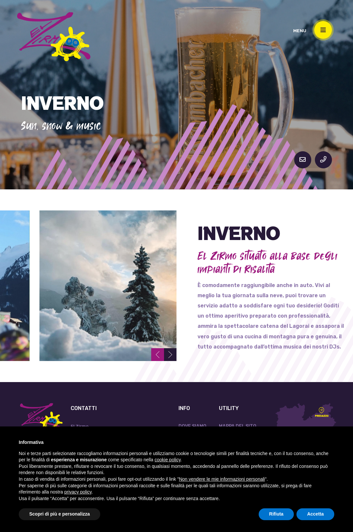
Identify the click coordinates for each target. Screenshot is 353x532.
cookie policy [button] (167, 459)
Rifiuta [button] (276, 514)
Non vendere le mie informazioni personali (222, 479)
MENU (299, 30)
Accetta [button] (315, 514)
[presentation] (156, 354)
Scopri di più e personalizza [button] (59, 514)
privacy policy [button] (78, 492)
